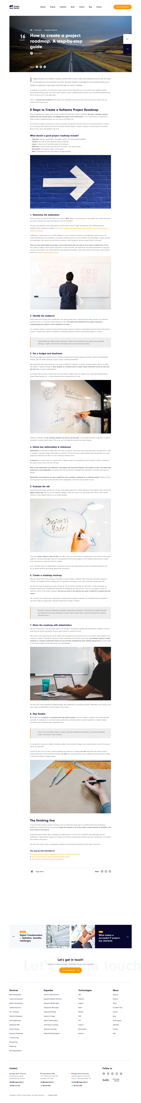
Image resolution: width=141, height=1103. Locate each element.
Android (80, 1025)
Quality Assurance (15, 1007)
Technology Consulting (51, 1025)
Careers (81, 7)
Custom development (16, 999)
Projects (52, 7)
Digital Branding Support (52, 1033)
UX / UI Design (14, 1012)
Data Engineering (15, 1020)
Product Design (14, 1029)
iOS (79, 1020)
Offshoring (12, 1046)
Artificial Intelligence (15, 1016)
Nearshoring (13, 1042)
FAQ (114, 1033)
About (73, 7)
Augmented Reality (50, 1012)
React (80, 1007)
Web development (15, 994)
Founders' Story (118, 1007)
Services (43, 7)
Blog (90, 7)
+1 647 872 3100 (76, 1086)
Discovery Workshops (16, 1033)
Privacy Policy (52, 1095)
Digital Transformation (51, 1020)
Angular (80, 1003)
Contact (98, 7)
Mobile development (16, 1003)
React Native (82, 1029)
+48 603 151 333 (14, 1086)
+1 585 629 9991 (45, 1086)
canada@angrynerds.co (79, 1082)
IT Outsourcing (14, 1038)
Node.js (80, 1012)
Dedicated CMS (14, 1025)
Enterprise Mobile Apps (51, 1003)
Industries (63, 7)
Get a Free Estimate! (122, 7)
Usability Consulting (50, 1029)
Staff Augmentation (15, 1051)
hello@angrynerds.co (16, 1082)
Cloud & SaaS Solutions (51, 994)
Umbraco (81, 999)
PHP (79, 1016)
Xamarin (81, 1033)
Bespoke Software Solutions (53, 999)
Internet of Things (49, 1016)
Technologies (117, 1020)
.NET (79, 994)
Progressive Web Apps (51, 1007)
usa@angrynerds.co (47, 1082)
